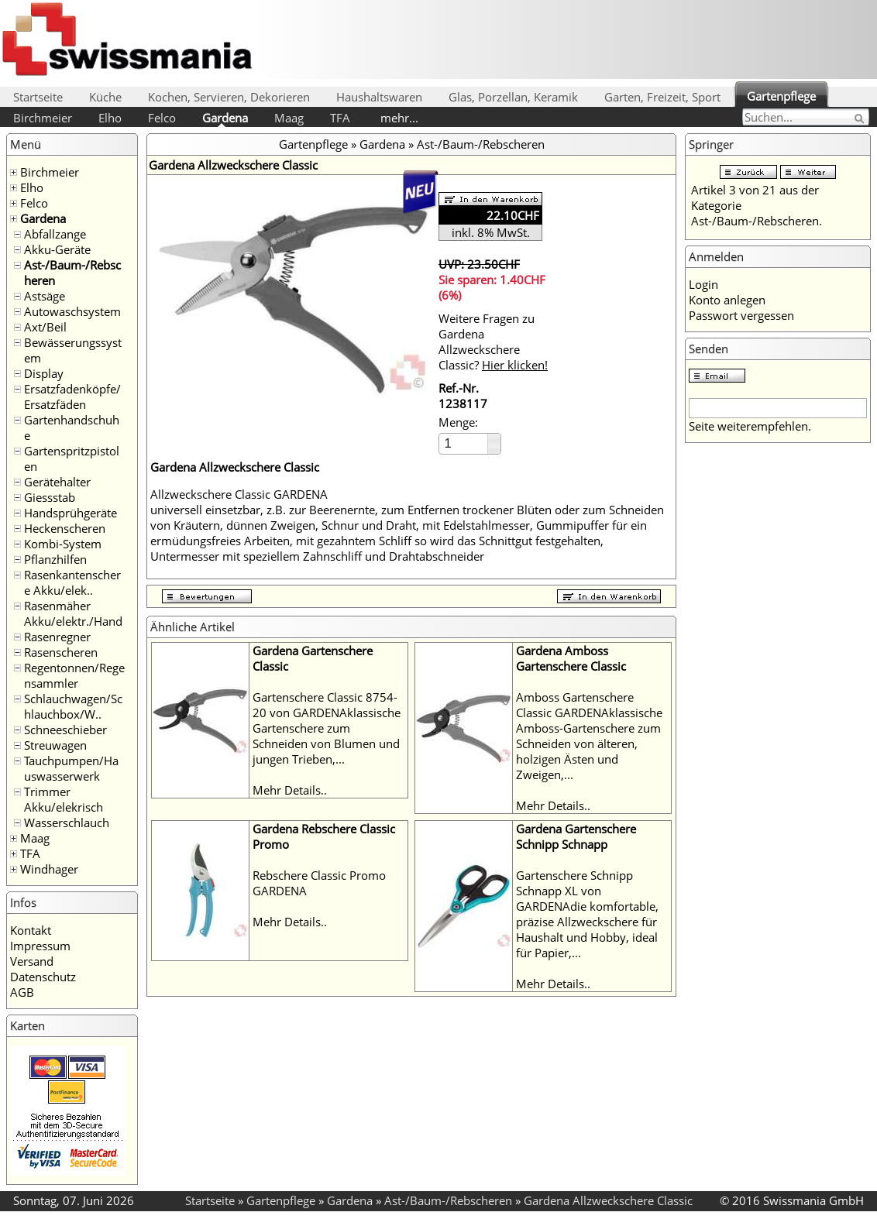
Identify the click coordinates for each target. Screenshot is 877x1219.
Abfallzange (55, 234)
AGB (22, 992)
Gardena (225, 117)
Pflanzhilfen (55, 559)
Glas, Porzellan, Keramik (513, 97)
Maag (289, 117)
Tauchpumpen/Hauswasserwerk (71, 768)
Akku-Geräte (57, 249)
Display (44, 373)
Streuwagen (55, 745)
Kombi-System (62, 543)
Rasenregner (57, 636)
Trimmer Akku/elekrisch (63, 799)
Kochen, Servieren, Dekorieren (229, 97)
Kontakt (30, 930)
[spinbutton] (464, 443)
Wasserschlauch (66, 822)
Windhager (49, 869)
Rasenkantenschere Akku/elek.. (72, 582)
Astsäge (44, 296)
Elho (110, 117)
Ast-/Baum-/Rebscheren (481, 144)
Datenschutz (43, 976)
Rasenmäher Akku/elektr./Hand (73, 613)
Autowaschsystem (72, 311)
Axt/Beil (45, 327)
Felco (162, 117)
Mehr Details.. (290, 790)
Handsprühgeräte (70, 512)
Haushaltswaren (379, 97)
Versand (31, 961)
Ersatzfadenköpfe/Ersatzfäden (72, 396)
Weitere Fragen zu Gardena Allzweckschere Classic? (493, 342)
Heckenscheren (64, 528)
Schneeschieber (65, 729)
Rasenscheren (61, 652)
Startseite (38, 97)
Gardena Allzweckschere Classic (608, 1200)
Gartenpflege (781, 96)
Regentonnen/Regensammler (74, 675)
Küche (105, 97)
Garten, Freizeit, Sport (662, 97)
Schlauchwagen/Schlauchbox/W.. (73, 706)
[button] (493, 439)
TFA (340, 117)
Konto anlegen (727, 299)
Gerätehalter (57, 481)
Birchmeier (42, 117)
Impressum (40, 945)
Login (703, 284)
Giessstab (49, 497)
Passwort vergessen (741, 315)
